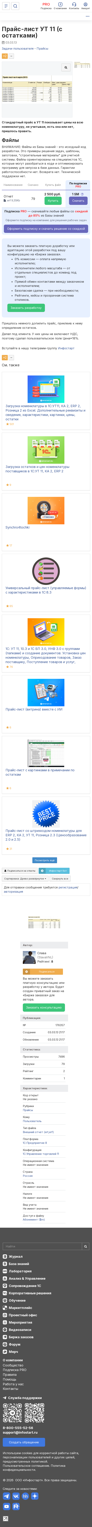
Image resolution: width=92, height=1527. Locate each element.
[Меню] (6, 6)
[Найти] (85, 1246)
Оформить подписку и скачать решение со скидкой (46, 228)
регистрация (68, 887)
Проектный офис (23, 1315)
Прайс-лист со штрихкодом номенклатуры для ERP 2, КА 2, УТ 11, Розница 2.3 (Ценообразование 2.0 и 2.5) (46, 835)
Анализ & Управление (27, 1278)
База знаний (19, 1264)
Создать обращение (24, 1442)
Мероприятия (20, 1322)
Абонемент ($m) (34, 1219)
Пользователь (32, 1121)
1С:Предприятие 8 (35, 1143)
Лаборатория (20, 1271)
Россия (28, 1176)
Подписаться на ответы (19, 870)
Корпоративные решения (30, 1293)
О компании (13, 1360)
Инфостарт (66, 348)
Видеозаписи (20, 1330)
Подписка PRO (14, 1370)
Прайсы (28, 1110)
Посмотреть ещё (45, 860)
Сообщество (13, 1365)
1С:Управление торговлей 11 (41, 1154)
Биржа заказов (21, 1337)
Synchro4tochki (17, 527)
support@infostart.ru (20, 1432)
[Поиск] (15, 6)
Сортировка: (25, 878)
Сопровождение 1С (25, 1286)
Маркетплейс (20, 1308)
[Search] (46, 1246)
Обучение (17, 1300)
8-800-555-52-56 (18, 1428)
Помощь (9, 1379)
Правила (10, 1375)
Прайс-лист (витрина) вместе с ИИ (34, 709)
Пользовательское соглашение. (26, 1466)
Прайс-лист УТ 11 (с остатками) (32, 32)
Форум (14, 1344)
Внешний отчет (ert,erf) (38, 1132)
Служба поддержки (25, 1398)
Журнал (16, 1256)
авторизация (13, 891)
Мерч (13, 1352)
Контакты (10, 1389)
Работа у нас (13, 1384)
